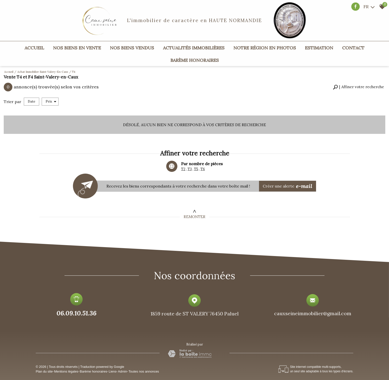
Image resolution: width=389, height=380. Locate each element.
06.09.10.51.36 (77, 314)
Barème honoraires (194, 60)
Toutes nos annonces (144, 371)
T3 (190, 169)
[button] (358, 87)
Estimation (319, 48)
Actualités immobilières (194, 48)
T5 (196, 169)
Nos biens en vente (77, 48)
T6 (202, 169)
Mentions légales (66, 371)
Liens (112, 371)
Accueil (34, 48)
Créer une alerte (288, 186)
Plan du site (44, 371)
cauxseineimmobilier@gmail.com (312, 315)
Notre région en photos (264, 48)
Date (31, 101)
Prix (51, 101)
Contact (353, 48)
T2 (183, 169)
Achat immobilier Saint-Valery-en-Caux (42, 72)
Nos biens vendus (132, 48)
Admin (122, 371)
